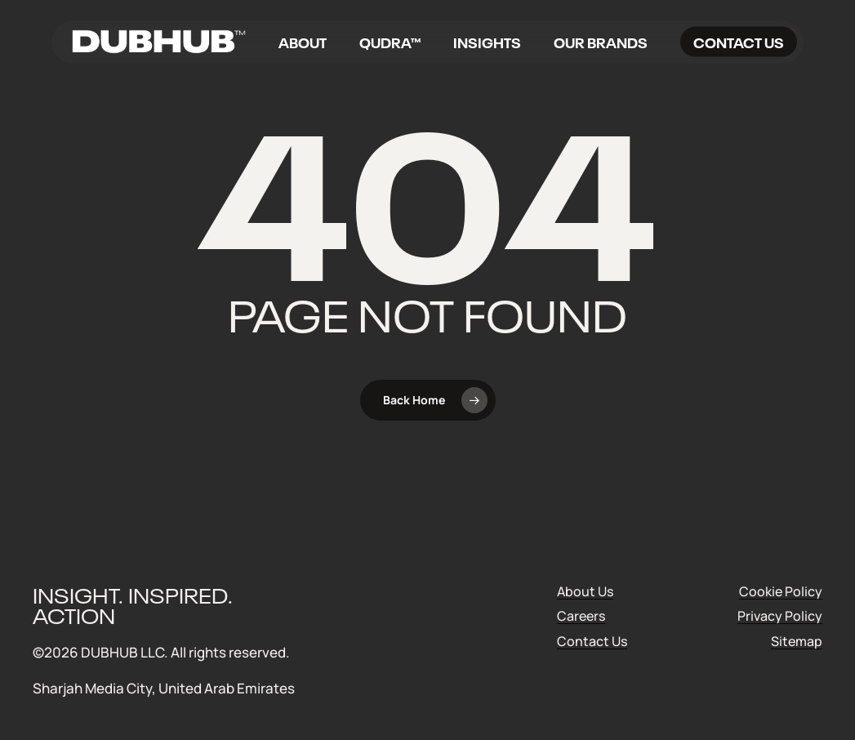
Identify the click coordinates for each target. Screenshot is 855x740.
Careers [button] (581, 616)
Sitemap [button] (796, 641)
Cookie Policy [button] (780, 592)
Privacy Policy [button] (779, 616)
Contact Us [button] (592, 641)
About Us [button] (585, 592)
